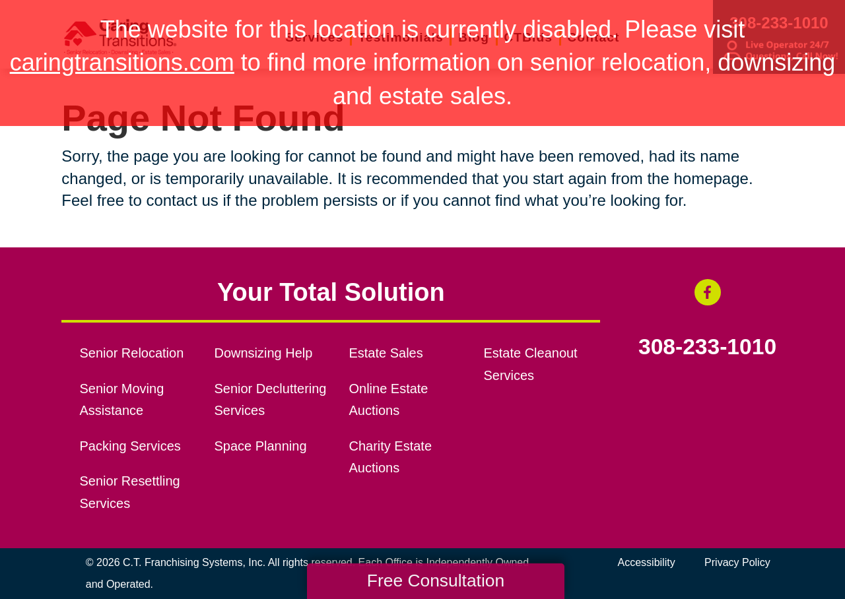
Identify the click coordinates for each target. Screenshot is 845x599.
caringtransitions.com (122, 62)
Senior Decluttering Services (271, 399)
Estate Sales (385, 353)
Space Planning (261, 446)
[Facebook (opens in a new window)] (707, 292)
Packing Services (130, 446)
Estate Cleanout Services (530, 364)
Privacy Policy (737, 562)
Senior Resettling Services (130, 492)
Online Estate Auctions (388, 399)
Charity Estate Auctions (390, 457)
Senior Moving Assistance (122, 399)
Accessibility (646, 562)
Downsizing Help (264, 353)
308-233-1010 (707, 347)
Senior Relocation (132, 353)
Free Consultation (435, 580)
